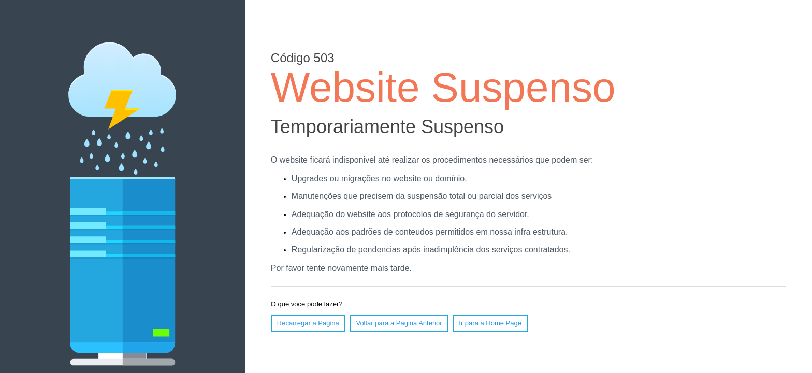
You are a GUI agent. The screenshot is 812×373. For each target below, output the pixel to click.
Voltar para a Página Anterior (399, 323)
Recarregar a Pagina (308, 323)
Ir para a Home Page (490, 323)
